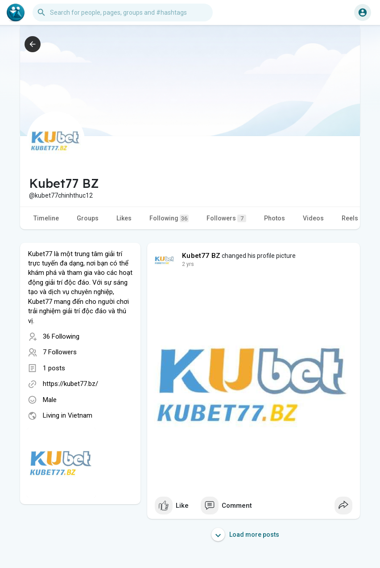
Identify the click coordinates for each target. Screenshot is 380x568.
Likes (124, 218)
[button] (123, 12)
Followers (226, 218)
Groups (88, 218)
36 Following (61, 336)
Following (169, 218)
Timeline (46, 218)
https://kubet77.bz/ (70, 384)
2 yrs (188, 264)
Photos (274, 218)
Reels (350, 218)
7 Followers (60, 352)
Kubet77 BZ (201, 256)
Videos (313, 218)
